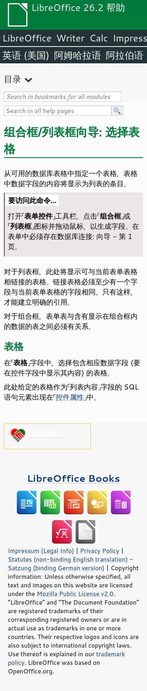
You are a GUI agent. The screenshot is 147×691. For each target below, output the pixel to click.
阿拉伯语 (124, 55)
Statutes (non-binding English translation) (68, 559)
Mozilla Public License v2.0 (75, 593)
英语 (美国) (25, 55)
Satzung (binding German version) (56, 568)
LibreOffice (26, 38)
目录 (12, 79)
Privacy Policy (99, 550)
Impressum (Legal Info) (41, 550)
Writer (70, 38)
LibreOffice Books (73, 478)
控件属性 (70, 397)
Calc (98, 38)
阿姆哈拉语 (77, 55)
